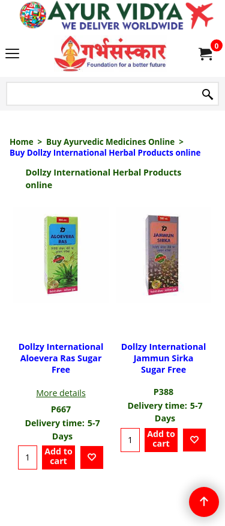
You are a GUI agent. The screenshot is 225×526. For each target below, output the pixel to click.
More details (61, 393)
